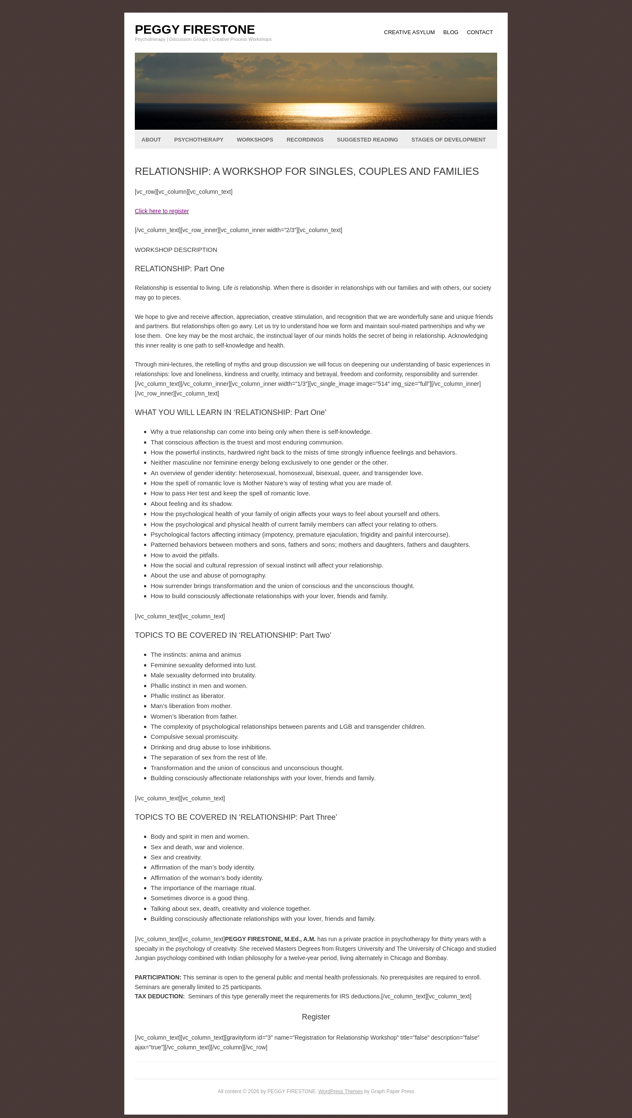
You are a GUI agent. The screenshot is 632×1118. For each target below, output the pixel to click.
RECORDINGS (305, 139)
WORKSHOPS (255, 139)
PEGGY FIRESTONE (195, 29)
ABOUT (151, 139)
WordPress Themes (340, 1091)
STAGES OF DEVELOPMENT (448, 139)
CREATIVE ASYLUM (409, 32)
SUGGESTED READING (367, 139)
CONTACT (480, 32)
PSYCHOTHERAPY (198, 139)
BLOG (450, 32)
